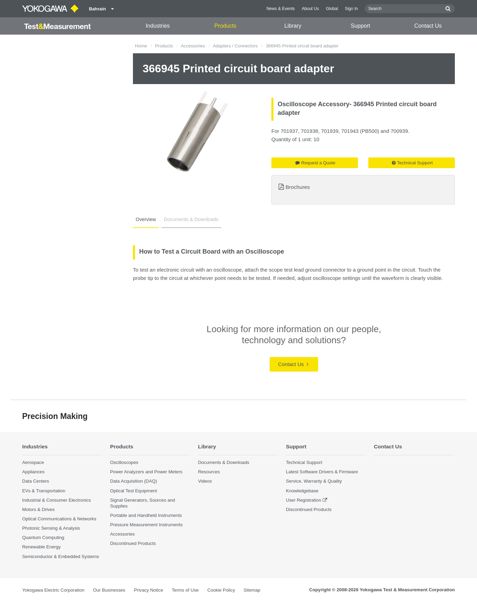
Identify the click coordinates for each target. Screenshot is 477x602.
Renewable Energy (41, 546)
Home (141, 45)
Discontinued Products (133, 543)
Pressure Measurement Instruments (146, 524)
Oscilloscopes (124, 462)
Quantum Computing (43, 537)
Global (332, 8)
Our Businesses (109, 590)
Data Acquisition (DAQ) (133, 481)
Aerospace (33, 462)
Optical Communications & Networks (59, 518)
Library (293, 26)
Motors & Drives (38, 509)
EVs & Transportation (43, 490)
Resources (209, 471)
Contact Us (428, 26)
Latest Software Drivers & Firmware (322, 471)
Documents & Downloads (191, 219)
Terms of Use (185, 590)
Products (225, 26)
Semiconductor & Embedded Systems (60, 556)
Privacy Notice (148, 590)
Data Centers (35, 481)
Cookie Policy (221, 590)
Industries (158, 26)
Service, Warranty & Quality (314, 481)
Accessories (193, 45)
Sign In (351, 8)
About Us (310, 8)
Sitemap (252, 590)
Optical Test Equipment (133, 490)
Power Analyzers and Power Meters (146, 471)
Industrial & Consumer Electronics (56, 500)
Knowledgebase (302, 490)
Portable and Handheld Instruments (146, 515)
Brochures (298, 187)
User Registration (303, 500)
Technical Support (412, 162)
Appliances (33, 471)
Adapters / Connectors (235, 45)
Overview (146, 219)
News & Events (281, 8)
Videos (205, 481)
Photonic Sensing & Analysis (51, 528)
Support (360, 26)
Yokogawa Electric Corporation (53, 590)
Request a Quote (315, 162)
